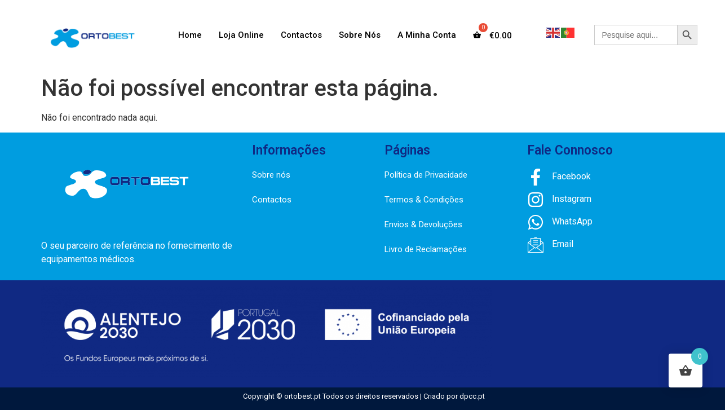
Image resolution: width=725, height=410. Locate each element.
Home (190, 35)
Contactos (301, 35)
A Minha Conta (426, 35)
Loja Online (241, 35)
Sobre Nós (360, 35)
